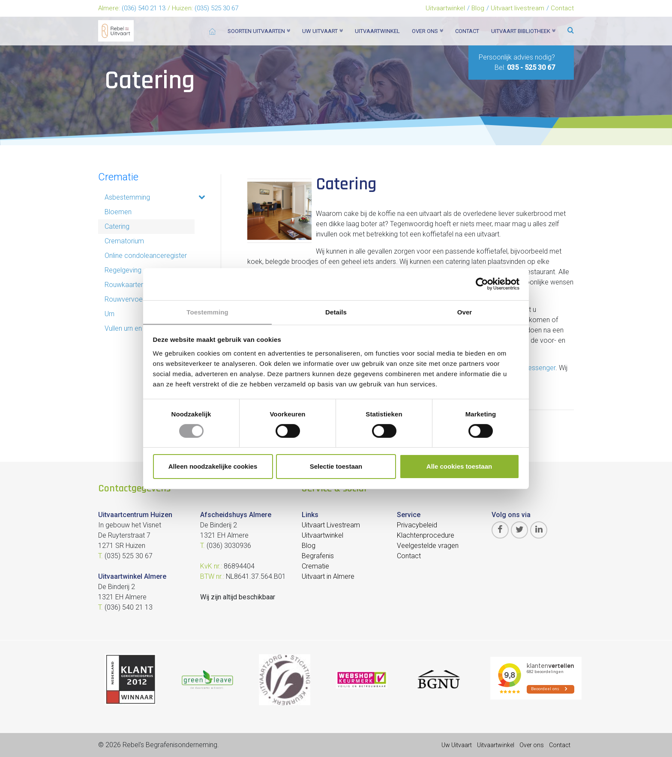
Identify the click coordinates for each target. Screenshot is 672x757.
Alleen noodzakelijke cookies (213, 466)
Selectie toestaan (336, 466)
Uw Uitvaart (456, 745)
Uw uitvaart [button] (322, 31)
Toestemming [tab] (207, 311)
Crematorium (124, 241)
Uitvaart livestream (517, 8)
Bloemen (118, 212)
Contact (562, 8)
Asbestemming (127, 197)
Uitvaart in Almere (328, 576)
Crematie (118, 177)
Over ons (531, 745)
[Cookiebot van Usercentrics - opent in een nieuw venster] (481, 283)
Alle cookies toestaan (459, 466)
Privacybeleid (417, 525)
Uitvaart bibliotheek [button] (523, 31)
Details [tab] (336, 311)
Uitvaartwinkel (445, 8)
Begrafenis (318, 556)
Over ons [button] (427, 31)
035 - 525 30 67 (531, 67)
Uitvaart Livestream (331, 525)
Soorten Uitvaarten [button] (259, 31)
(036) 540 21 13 (143, 8)
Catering (117, 226)
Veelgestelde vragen (428, 546)
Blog (477, 8)
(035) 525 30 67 (216, 8)
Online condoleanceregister (146, 255)
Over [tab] (464, 311)
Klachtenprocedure (425, 535)
